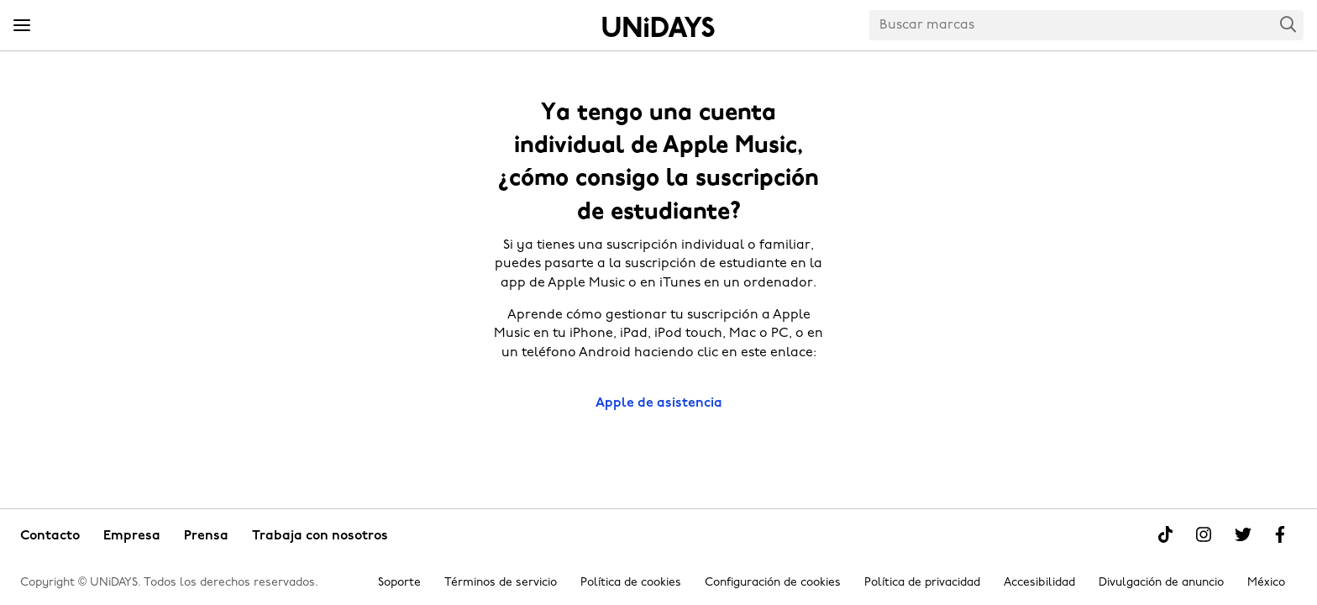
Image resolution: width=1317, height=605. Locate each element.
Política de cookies (630, 582)
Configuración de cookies (773, 582)
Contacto (50, 536)
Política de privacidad (922, 582)
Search (1288, 23)
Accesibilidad (1039, 582)
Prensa (206, 536)
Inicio (658, 27)
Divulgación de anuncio (1161, 582)
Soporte (399, 582)
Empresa (131, 536)
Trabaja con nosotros (320, 536)
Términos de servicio (500, 582)
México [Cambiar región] (1266, 582)
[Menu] (21, 26)
